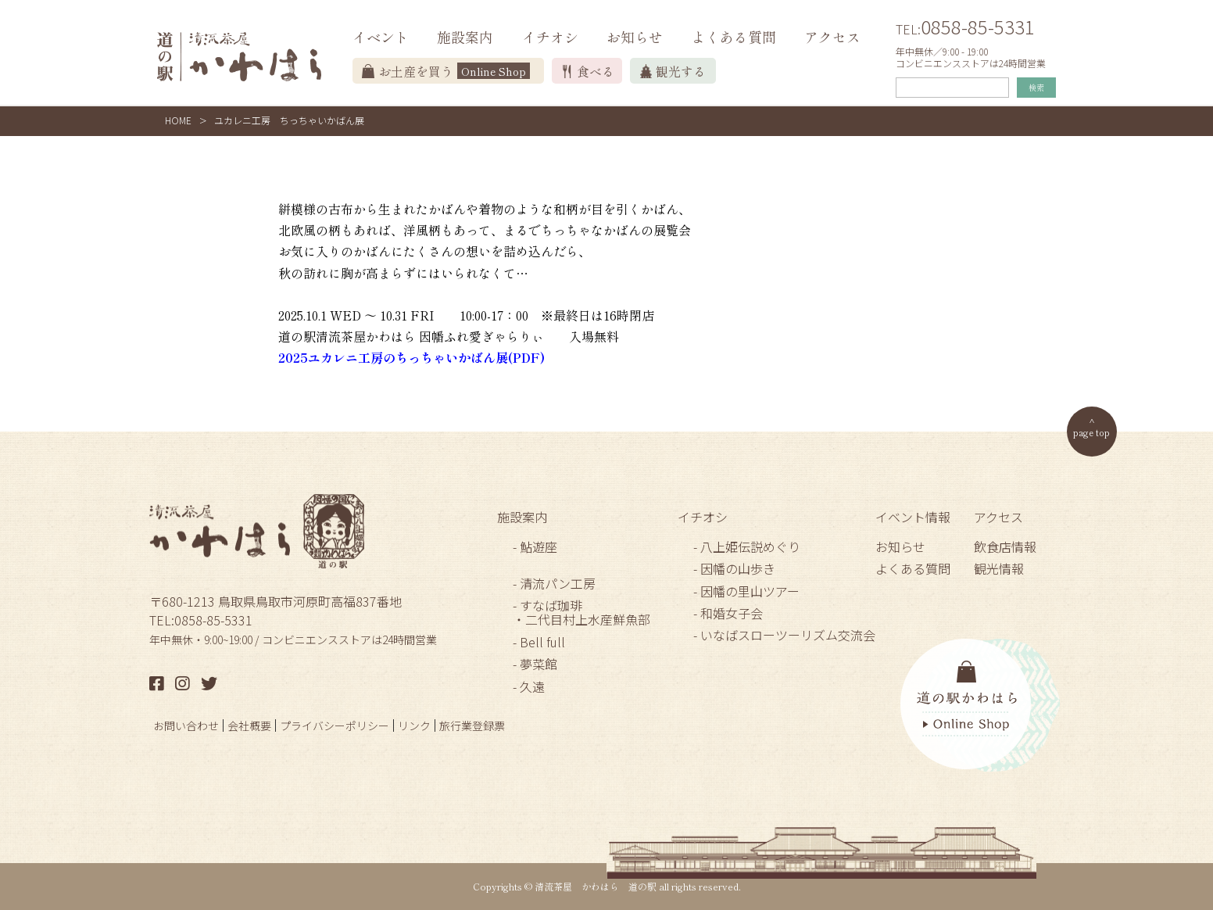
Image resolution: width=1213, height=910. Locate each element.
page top (1091, 432)
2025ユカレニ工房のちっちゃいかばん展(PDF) (411, 357)
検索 (1036, 87)
